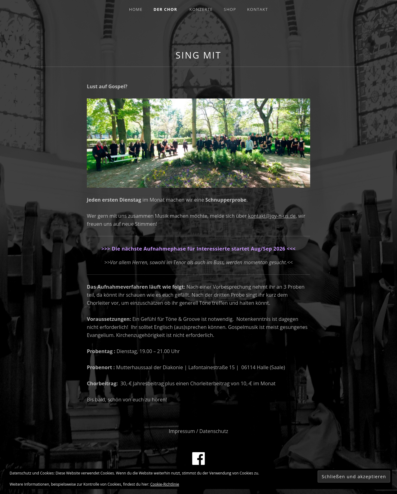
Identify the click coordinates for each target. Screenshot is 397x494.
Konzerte (201, 9)
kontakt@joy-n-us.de (272, 215)
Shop (230, 9)
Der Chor (165, 9)
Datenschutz (213, 431)
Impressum (182, 431)
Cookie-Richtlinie (164, 484)
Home (136, 9)
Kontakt (257, 9)
